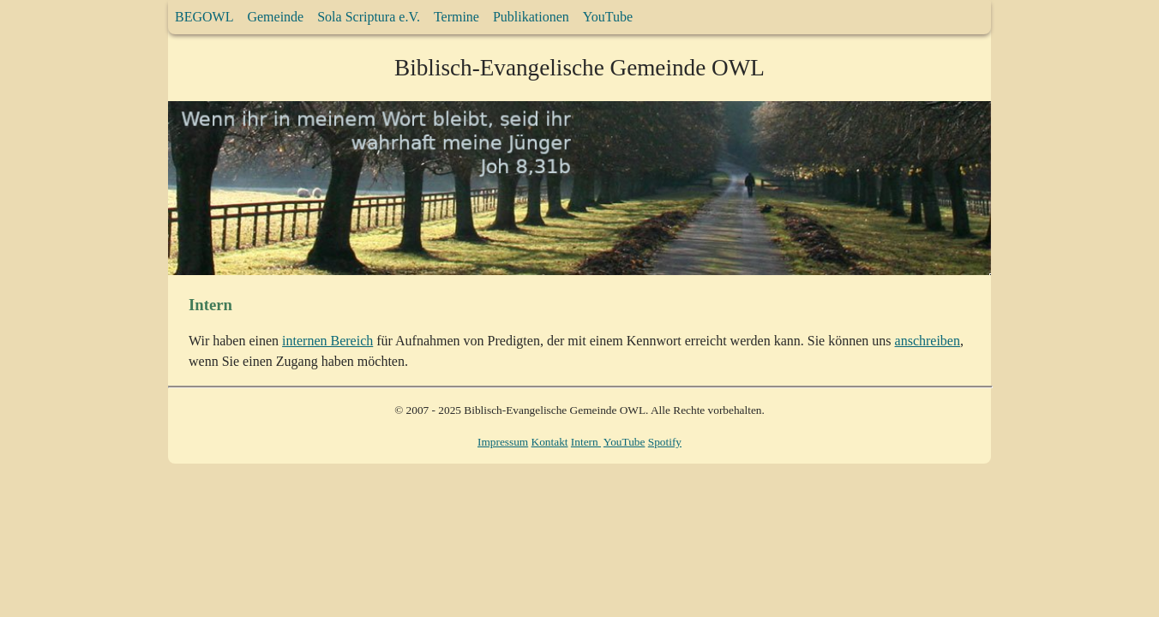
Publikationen (531, 16)
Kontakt (549, 441)
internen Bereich (327, 340)
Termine (456, 16)
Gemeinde (275, 16)
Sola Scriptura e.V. (368, 16)
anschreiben (927, 340)
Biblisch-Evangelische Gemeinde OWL (579, 68)
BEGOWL (204, 16)
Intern (586, 441)
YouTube (608, 16)
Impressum (502, 441)
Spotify (665, 441)
